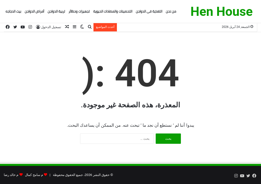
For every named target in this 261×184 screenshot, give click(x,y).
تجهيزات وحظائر (79, 11)
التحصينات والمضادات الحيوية (112, 11)
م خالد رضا (11, 175)
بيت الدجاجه (13, 11)
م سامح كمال (34, 175)
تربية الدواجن (56, 11)
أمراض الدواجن (34, 11)
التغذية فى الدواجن (149, 11)
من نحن (171, 11)
